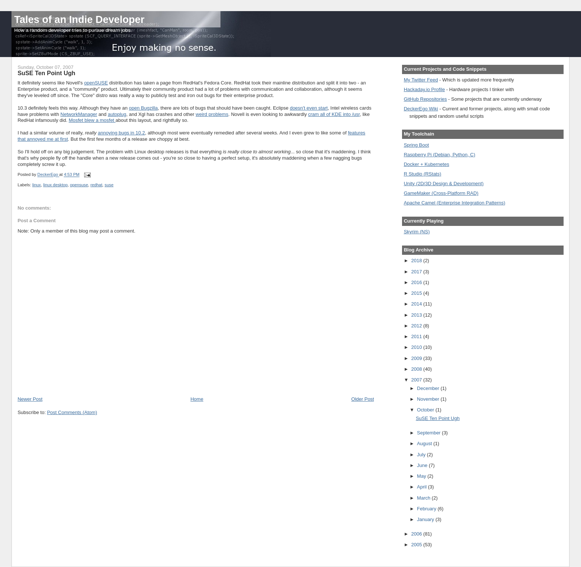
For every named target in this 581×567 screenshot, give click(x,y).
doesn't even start (309, 108)
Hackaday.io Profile (424, 89)
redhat (96, 185)
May (422, 476)
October (426, 410)
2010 (417, 347)
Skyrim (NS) (417, 231)
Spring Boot (416, 145)
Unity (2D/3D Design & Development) (444, 183)
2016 (417, 282)
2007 (417, 380)
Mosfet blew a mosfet (92, 120)
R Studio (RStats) (422, 174)
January (426, 519)
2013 (417, 315)
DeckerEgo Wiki (421, 108)
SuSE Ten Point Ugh (437, 418)
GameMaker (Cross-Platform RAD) (441, 193)
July (422, 454)
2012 (417, 325)
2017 (417, 271)
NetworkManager (78, 114)
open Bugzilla (143, 108)
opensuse (79, 185)
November (429, 399)
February (427, 508)
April (422, 487)
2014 (417, 304)
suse (108, 185)
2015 (417, 293)
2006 (417, 534)
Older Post (362, 399)
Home (196, 399)
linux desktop (55, 185)
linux (36, 185)
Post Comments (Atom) (72, 412)
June (423, 465)
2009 (417, 358)
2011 (417, 336)
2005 (417, 544)
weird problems (212, 114)
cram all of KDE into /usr (334, 114)
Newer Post (29, 399)
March (424, 498)
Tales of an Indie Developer (79, 19)
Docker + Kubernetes (426, 164)
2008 (417, 369)
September (429, 433)
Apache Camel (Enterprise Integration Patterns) (454, 203)
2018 (417, 260)
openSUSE (96, 83)
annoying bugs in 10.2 (121, 133)
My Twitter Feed (421, 80)
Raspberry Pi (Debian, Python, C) (439, 154)
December (429, 388)
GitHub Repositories (425, 99)
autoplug (117, 114)
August (425, 443)
